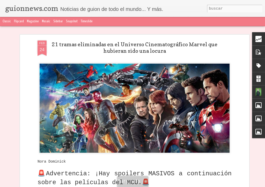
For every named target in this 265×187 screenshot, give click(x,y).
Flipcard (19, 21)
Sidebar (58, 21)
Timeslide (87, 21)
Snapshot (72, 21)
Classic (7, 21)
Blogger (235, 183)
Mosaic (46, 21)
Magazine (33, 21)
